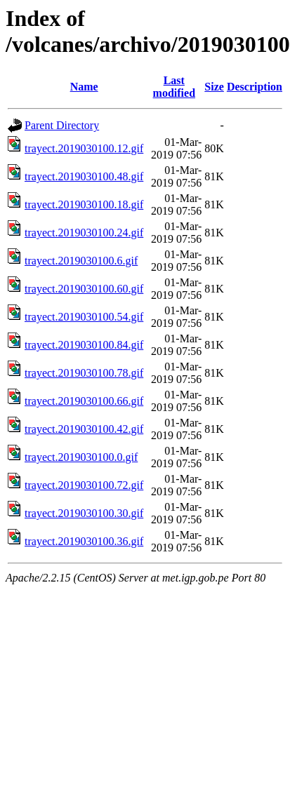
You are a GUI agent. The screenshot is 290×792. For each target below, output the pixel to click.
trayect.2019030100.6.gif (81, 261)
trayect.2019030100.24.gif (84, 233)
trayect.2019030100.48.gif (84, 176)
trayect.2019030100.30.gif (84, 513)
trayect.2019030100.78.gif (84, 373)
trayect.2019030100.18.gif (84, 204)
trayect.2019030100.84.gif (84, 345)
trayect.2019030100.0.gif (81, 457)
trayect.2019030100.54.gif (84, 317)
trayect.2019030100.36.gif (84, 541)
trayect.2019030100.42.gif (84, 429)
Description (254, 87)
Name (84, 87)
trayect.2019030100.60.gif (84, 289)
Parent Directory (62, 125)
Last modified (174, 86)
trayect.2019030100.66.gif (84, 401)
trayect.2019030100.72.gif (84, 485)
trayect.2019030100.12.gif (84, 148)
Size (214, 87)
